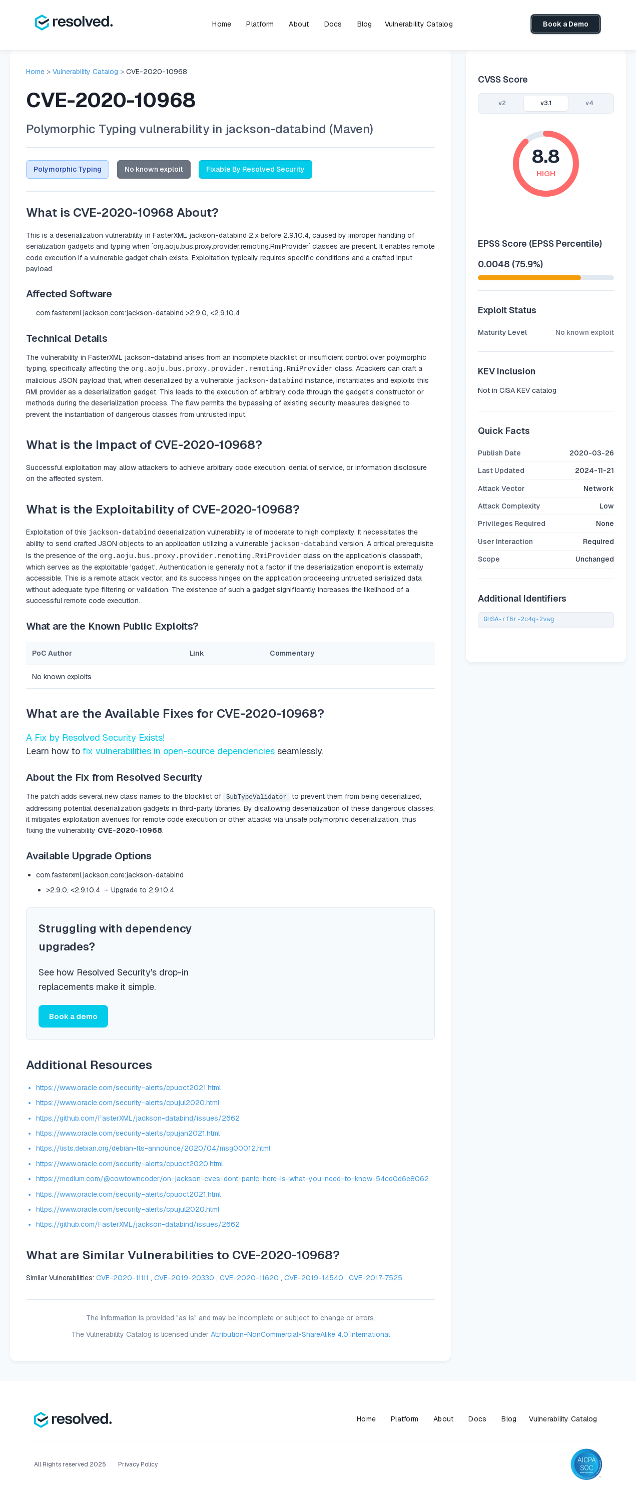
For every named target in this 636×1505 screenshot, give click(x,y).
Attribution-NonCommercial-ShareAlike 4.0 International (300, 1332)
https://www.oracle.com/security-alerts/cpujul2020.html (127, 1100)
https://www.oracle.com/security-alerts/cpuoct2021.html (128, 1085)
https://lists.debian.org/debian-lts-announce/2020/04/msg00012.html (153, 1146)
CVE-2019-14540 (313, 1275)
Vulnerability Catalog (419, 24)
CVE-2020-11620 (249, 1275)
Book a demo (73, 1014)
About (299, 24)
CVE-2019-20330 (184, 1275)
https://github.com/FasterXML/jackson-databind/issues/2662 (138, 1116)
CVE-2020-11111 (122, 1275)
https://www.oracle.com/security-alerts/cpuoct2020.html (129, 1161)
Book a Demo (565, 24)
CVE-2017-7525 (375, 1275)
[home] (74, 24)
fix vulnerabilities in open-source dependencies (179, 748)
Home (221, 24)
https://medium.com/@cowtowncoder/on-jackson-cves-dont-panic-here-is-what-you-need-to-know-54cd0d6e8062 (232, 1176)
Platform (260, 24)
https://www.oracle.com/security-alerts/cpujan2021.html (128, 1131)
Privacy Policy (138, 1463)
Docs (333, 24)
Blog (364, 24)
